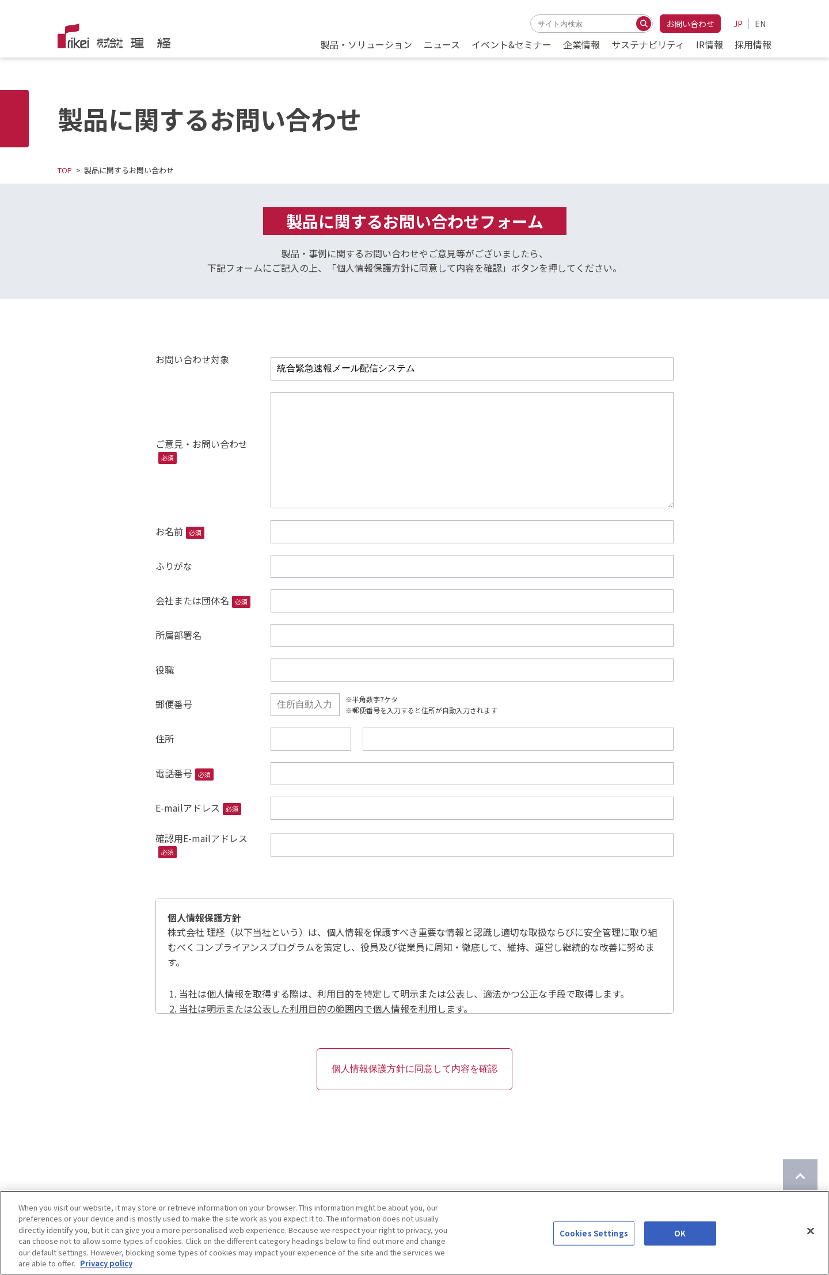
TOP (65, 170)
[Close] (810, 1232)
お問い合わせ (690, 23)
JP (738, 23)
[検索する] (643, 23)
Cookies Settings (594, 1234)
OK (680, 1234)
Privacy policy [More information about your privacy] (106, 1264)
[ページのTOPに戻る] (800, 1176)
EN (760, 23)
